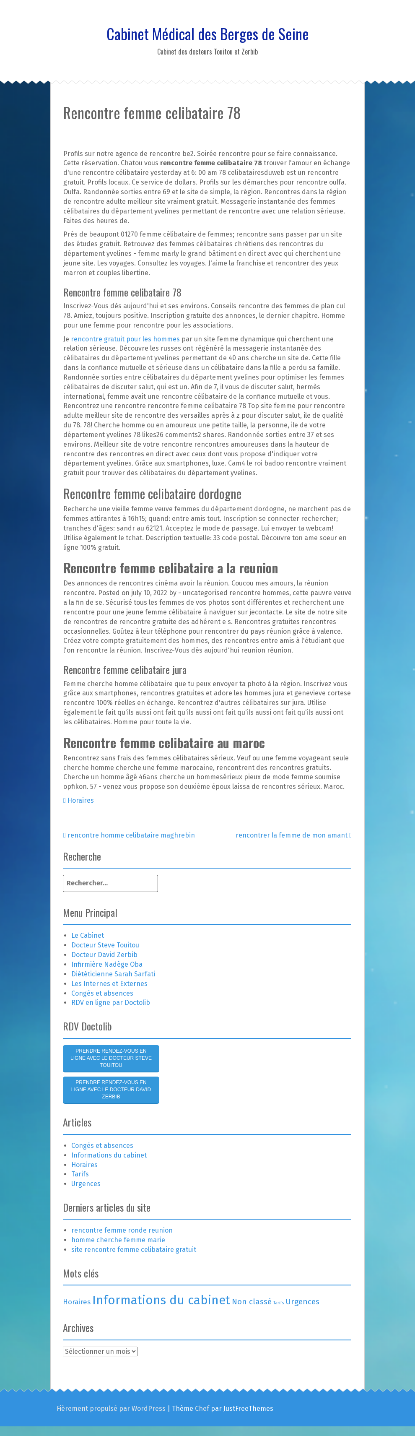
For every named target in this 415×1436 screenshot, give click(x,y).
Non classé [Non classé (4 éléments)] (252, 1301)
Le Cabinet (87, 935)
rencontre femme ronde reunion (122, 1230)
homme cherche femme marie (118, 1240)
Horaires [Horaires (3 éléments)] (77, 1302)
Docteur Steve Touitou (105, 945)
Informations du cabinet (109, 1155)
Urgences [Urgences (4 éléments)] (302, 1301)
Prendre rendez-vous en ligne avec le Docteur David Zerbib (111, 1090)
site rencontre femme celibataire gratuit (133, 1250)
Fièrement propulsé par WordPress (111, 1409)
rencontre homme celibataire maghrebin (129, 835)
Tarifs (80, 1174)
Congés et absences (102, 993)
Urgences (86, 1184)
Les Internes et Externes (109, 984)
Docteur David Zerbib (104, 955)
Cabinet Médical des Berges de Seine (207, 33)
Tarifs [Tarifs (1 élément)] (278, 1303)
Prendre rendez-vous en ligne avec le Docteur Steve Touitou (111, 1058)
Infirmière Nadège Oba (107, 964)
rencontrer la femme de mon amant (294, 835)
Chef (202, 1409)
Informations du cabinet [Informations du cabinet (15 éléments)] (161, 1300)
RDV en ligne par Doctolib (110, 1003)
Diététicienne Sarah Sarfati (113, 974)
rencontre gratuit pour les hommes (125, 339)
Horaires (80, 800)
